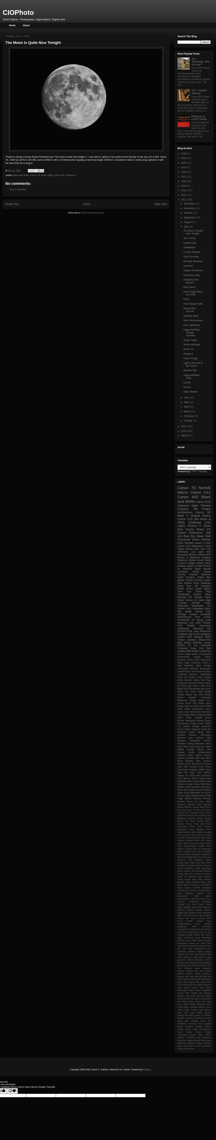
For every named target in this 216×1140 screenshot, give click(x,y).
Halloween (198, 608)
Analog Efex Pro (185, 874)
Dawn (199, 907)
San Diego (182, 1001)
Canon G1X (184, 546)
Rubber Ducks (184, 787)
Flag (180, 665)
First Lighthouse (191, 325)
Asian (200, 877)
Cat (193, 551)
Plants (196, 571)
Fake (201, 915)
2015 (184, 185)
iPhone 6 (193, 554)
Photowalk (206, 849)
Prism (208, 988)
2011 (184, 426)
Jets (184, 835)
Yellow (200, 577)
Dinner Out (183, 821)
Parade (201, 846)
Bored (180, 885)
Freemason (183, 769)
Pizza (180, 852)
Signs (198, 568)
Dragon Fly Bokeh (192, 270)
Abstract (181, 755)
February (189, 416)
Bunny (180, 888)
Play (195, 694)
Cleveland (196, 663)
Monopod (181, 965)
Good (184, 932)
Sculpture (182, 634)
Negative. (181, 840)
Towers (208, 1026)
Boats (208, 720)
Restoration (206, 854)
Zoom (208, 717)
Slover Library (185, 600)
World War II (189, 1046)
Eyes (208, 703)
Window (207, 1043)
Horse (192, 943)
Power (186, 988)
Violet (197, 868)
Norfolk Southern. (203, 974)
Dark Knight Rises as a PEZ (192, 293)
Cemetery (183, 571)
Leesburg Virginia (195, 952)
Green (207, 580)
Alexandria (190, 720)
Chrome (207, 764)
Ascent (187, 387)
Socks (187, 1010)
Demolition (191, 818)
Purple (186, 715)
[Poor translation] (12, 1091)
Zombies (207, 1046)
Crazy (208, 904)
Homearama (183, 943)
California (182, 674)
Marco (208, 960)
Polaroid (186, 852)
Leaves (181, 637)
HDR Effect (184, 709)
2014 (184, 190)
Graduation (182, 829)
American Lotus (191, 275)
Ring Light (186, 686)
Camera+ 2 (194, 890)
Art (193, 619)
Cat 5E (187, 382)
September (190, 217)
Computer (183, 648)
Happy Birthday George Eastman (191, 332)
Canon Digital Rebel (188, 654)
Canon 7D (35, 175)
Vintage (194, 795)
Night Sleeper (190, 391)
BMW (208, 802)
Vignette (198, 717)
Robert (182, 532)
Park (209, 982)
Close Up (182, 677)
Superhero (198, 1018)
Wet (209, 749)
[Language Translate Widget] (194, 467)
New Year (199, 971)
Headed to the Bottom (190, 281)
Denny (200, 818)
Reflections (196, 532)
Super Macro (203, 588)
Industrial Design (203, 832)
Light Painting (200, 954)
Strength (181, 1018)
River (208, 784)
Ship (180, 746)
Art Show (199, 802)
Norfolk (205, 488)
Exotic (195, 915)
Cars (188, 586)
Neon (208, 563)
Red (208, 536)
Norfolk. (181, 977)
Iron (209, 946)
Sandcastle (183, 668)
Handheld (188, 665)
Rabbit (194, 993)
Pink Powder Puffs (193, 303)
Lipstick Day (189, 243)
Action (190, 755)
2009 (184, 435)
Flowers (206, 505)
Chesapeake (205, 654)
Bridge (193, 700)
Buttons (188, 888)
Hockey (207, 940)
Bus (179, 810)
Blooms (200, 720)
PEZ (208, 591)
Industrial (182, 732)
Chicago (182, 614)
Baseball (207, 804)
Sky (179, 611)
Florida (189, 580)
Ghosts (208, 929)
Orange (207, 665)
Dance (180, 907)
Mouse (197, 838)
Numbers (182, 741)
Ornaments (195, 741)
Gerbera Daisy (191, 315)
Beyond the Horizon (189, 310)
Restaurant (197, 546)
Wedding (191, 1043)
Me (186, 963)
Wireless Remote (202, 798)
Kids (209, 680)
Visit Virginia (187, 1040)
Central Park (183, 813)
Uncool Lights (184, 795)
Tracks (180, 1029)
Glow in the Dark (202, 706)
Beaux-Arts (205, 639)
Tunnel (202, 651)
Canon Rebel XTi (198, 529)
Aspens (207, 877)
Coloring (181, 902)
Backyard (181, 804)
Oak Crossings (191, 256)
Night (50, 175)
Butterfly (197, 642)
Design (208, 818)
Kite (198, 775)
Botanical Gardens (200, 557)
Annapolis (206, 697)
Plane (201, 683)
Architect (207, 874)
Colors (189, 549)
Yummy (181, 801)
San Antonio (205, 999)
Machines (193, 683)
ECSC (208, 821)
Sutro (186, 1021)
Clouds (188, 583)
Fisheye (193, 614)
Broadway (206, 885)
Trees (208, 546)
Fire (187, 691)
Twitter (208, 1032)
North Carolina (186, 577)
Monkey (207, 963)
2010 (184, 431)
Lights (198, 665)
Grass (191, 829)
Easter (201, 703)
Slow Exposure (197, 746)
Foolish (200, 921)
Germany (200, 929)
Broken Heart (198, 807)
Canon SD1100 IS (193, 764)
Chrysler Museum (200, 574)
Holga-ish (195, 729)
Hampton (206, 586)
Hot (197, 943)
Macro (183, 492)
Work (180, 871)
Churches (183, 554)
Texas (180, 697)
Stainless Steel (202, 637)
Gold (180, 932)
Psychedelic (183, 990)
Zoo (209, 651)
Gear (194, 927)
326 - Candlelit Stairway (199, 92)
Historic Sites (202, 594)
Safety (197, 999)
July (186, 226)
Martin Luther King (201, 778)
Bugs (187, 663)
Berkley (181, 807)
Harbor (181, 694)
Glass (195, 539)
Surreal (208, 1018)
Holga (180, 832)
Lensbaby (205, 614)
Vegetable (189, 868)
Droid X (206, 663)
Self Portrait (205, 694)
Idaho (180, 946)
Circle (201, 813)
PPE (197, 982)
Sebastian (199, 743)
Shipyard (201, 1004)
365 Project (202, 509)
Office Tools (183, 843)
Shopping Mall (204, 715)
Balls (199, 804)
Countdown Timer (191, 815)
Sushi (180, 1021)
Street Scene (185, 588)
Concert (182, 563)
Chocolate (193, 813)
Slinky (186, 746)
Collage (195, 726)
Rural (180, 999)
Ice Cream (190, 775)
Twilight (191, 563)
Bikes (208, 758)
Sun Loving (189, 238)
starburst (190, 1049)
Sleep (185, 1007)
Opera (208, 979)
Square (208, 1013)
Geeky (187, 729)
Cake (184, 810)
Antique (207, 755)
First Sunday (190, 767)
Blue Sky (189, 536)
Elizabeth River (195, 913)
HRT (208, 554)
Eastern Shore (192, 680)
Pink (189, 637)
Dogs (193, 648)
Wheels (181, 752)
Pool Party (196, 852)
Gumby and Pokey (202, 935)
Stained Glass (184, 671)
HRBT (201, 769)
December (189, 203)
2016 (184, 181)
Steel (208, 746)
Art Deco (206, 671)
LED (180, 542)
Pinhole (207, 741)
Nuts (187, 977)
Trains (198, 591)
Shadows (206, 583)
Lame (199, 835)
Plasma (200, 985)
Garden (181, 651)
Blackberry (183, 700)
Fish (209, 918)
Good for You (205, 932)
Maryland (182, 781)
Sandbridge (184, 594)
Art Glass (199, 600)
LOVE (193, 835)
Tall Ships (199, 865)
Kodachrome (199, 949)
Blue (180, 642)
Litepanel (183, 505)
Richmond (205, 631)
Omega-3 (188, 353)
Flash (196, 583)
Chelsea (200, 893)
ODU (202, 840)
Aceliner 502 (190, 370)
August (188, 222)
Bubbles (189, 761)
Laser (208, 709)
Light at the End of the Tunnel (193, 364)
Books (187, 642)
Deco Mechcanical (193, 320)
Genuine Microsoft (193, 261)
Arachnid (188, 265)
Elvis (189, 915)
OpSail (208, 843)
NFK (209, 838)
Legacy (208, 952)
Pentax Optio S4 (193, 849)
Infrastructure (194, 946)
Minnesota (206, 735)
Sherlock (187, 568)
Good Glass (193, 932)
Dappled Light (190, 907)
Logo (208, 957)
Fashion (181, 824)
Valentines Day (194, 1037)
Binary (188, 882)
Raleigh (207, 993)
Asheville (190, 758)
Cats (208, 611)
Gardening (182, 927)
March (187, 411)
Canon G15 (185, 519)
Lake (209, 949)
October (188, 212)
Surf (185, 689)
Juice (184, 949)
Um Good (206, 793)
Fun (191, 706)
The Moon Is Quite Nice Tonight (193, 232)
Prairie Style (198, 988)
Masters (181, 963)
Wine (199, 671)
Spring (198, 611)
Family (181, 706)
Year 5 (199, 1046)
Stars (208, 863)
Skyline (192, 790)
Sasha (207, 571)
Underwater (182, 1035)
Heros (188, 940)
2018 (184, 172)
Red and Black (204, 996)
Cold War (195, 899)
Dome (192, 821)
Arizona (181, 758)
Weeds (200, 749)
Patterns (181, 849)
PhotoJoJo (187, 985)
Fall (196, 586)
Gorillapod (182, 935)
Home (12, 25)
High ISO (183, 772)
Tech (180, 591)
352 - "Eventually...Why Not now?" (201, 62)
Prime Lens (192, 631)
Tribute (189, 1032)
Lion (204, 835)
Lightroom (187, 957)
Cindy (208, 689)
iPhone (181, 720)
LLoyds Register (191, 252)
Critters (203, 815)
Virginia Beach (201, 515)
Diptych (190, 910)
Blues (180, 663)
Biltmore (188, 807)
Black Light (206, 882)
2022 (184, 162)
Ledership (182, 952)
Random (181, 996)
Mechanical (195, 712)
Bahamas (191, 804)
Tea (209, 1021)
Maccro (186, 778)
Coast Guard (202, 896)
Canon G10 (203, 501)
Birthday (196, 882)
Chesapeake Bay (196, 689)
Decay (200, 619)
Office (208, 840)
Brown (208, 807)
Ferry (193, 918)
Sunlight (191, 749)
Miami (190, 781)
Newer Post (12, 204)
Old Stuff (203, 977)
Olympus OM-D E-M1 (188, 660)
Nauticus (188, 968)
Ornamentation (190, 846)
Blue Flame (189, 287)
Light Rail (204, 551)
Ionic (180, 835)
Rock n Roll (199, 686)
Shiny (208, 743)
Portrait (198, 580)
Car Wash (206, 810)
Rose (208, 602)
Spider (188, 611)
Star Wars (201, 863)
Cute (209, 815)
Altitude (207, 871)
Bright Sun (205, 700)
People (189, 784)
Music (203, 838)
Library (200, 732)
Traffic (195, 1029)
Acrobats (200, 871)
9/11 (194, 871)
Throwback (182, 1024)
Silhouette (183, 605)
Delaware (207, 907)
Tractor (188, 1029)
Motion (188, 694)
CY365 (207, 543)
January (188, 420)
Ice (209, 729)
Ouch (180, 982)
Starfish (207, 1015)
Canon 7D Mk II (194, 810)
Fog (186, 706)
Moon (44, 175)
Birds (208, 560)
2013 (184, 195)
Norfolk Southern (185, 974)
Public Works (195, 990)
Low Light (195, 622)
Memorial (198, 628)
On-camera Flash (196, 843)
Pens (180, 715)
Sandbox (196, 787)
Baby (194, 879)
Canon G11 (200, 492)
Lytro (180, 778)
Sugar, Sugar (190, 340)
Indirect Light (189, 832)
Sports (200, 790)
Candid (202, 890)
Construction (184, 657)
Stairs (193, 863)
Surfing (191, 865)
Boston (187, 885)
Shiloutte (194, 668)
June (187, 397)
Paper (203, 982)
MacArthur (199, 960)
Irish (205, 946)
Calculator (206, 888)
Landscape (183, 683)
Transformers (205, 1029)
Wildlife (188, 798)
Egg (186, 913)
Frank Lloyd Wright (200, 691)
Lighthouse (183, 628)
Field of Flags (190, 358)
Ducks (180, 729)
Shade (193, 1004)
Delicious (181, 910)
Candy (193, 723)
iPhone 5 (183, 557)
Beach (198, 543)
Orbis (180, 846)
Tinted (180, 1026)
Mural (188, 965)
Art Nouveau (190, 877)
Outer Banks (188, 982)
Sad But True (188, 999)
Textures (207, 865)
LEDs (186, 299)
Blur (208, 577)
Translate (199, 471)
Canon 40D (188, 497)
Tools (193, 671)
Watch (202, 795)
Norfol (208, 971)
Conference (193, 902)
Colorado (206, 645)
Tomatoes (189, 1026)
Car (196, 645)
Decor (180, 691)
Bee (198, 758)
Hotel (203, 943)
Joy (179, 949)
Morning (182, 597)
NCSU (203, 965)
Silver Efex (59, 175)
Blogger (147, 1069)
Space (199, 1013)
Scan (190, 860)
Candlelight (205, 674)
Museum (196, 965)
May (186, 402)
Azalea (188, 879)
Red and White (184, 854)
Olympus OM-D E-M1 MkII (193, 979)
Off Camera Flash (199, 597)
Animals (192, 697)
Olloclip (196, 602)
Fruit (203, 680)
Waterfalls (182, 1043)
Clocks (186, 726)
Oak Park (194, 977)
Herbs (197, 938)
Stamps (181, 1015)
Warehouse (206, 1040)
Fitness (189, 824)
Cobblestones (183, 899)
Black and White (21, 175)
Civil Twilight (186, 625)
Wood (180, 1046)
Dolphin (207, 910)
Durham (200, 821)
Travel (180, 868)
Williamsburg (204, 752)
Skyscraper (205, 668)
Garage (207, 924)
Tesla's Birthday (191, 344)
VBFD (208, 1035)
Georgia (192, 929)
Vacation (181, 1037)
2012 (184, 199)
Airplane (191, 639)
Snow (180, 586)
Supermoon (194, 793)
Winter (192, 560)
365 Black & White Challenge (194, 520)
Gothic (190, 935)
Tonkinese (183, 551)
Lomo (187, 712)
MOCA (190, 960)
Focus (180, 921)
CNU (198, 761)
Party (208, 846)
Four (209, 921)
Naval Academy (203, 968)
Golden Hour (184, 608)
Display (199, 910)
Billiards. (181, 882)
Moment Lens (185, 738)
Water (200, 536)
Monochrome (184, 617)
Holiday (206, 539)
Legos (180, 712)
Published (206, 990)
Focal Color (196, 827)
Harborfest (188, 938)
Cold (180, 767)
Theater (206, 622)
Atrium (180, 879)
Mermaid (192, 963)
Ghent (202, 554)
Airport (198, 755)
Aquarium (198, 874)
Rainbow (182, 743)
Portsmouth (184, 619)
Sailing (190, 743)
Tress (180, 1032)
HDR (188, 651)
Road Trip (197, 857)
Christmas (184, 539)
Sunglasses (182, 865)
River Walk (187, 857)
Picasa (196, 784)
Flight (208, 824)
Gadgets (193, 769)
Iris (201, 946)
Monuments (199, 781)
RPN (188, 993)
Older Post (160, 204)
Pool (202, 784)
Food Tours (205, 767)
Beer (200, 879)
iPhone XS (182, 1049)
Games (208, 827)
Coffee (192, 677)
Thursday (192, 1024)
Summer (189, 1018)
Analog (190, 802)
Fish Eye (205, 648)
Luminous (182, 960)
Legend (181, 954)
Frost (197, 924)
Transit (181, 639)
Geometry (206, 927)
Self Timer (206, 787)
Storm (180, 717)
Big (202, 758)
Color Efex (206, 899)
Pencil (180, 985)
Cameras (193, 674)
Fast (187, 918)
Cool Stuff (191, 904)
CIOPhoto (18, 12)
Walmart (196, 1040)
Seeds (186, 1004)
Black (180, 761)
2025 (184, 153)
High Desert (197, 940)
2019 (184, 167)
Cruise (199, 677)
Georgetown (183, 929)
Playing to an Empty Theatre (199, 118)
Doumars (206, 726)
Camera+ (183, 509)
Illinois (185, 946)
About (26, 25)
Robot (204, 857)
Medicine (189, 838)
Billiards (207, 879)
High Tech (195, 772)
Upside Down (196, 1035)
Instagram (205, 634)
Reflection (196, 854)
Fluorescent (182, 827)
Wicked (199, 1043)
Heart (208, 769)
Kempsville (198, 709)
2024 (184, 158)
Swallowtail (189, 247)
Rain (180, 583)
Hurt (209, 943)
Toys (189, 591)
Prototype (206, 852)
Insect (192, 732)
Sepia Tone (183, 790)
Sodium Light (197, 1010)
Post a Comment (18, 189)
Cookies (181, 904)
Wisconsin (206, 660)
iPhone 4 (194, 525)
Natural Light (203, 738)
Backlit (207, 568)
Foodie (190, 921)
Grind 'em (188, 349)
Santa (190, 1001)
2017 (184, 176)
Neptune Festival (185, 971)
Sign (190, 634)
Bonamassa (183, 723)
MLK (183, 838)
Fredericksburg (184, 924)
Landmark (206, 775)
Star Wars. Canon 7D (194, 1015)
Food (196, 634)
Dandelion (182, 818)
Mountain (206, 712)
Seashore (199, 860)
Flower (200, 563)
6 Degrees (187, 871)
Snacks (202, 1007)
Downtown (205, 625)
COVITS (196, 888)
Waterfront (206, 868)
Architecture (185, 512)
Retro (180, 857)
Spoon (187, 863)
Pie (194, 985)
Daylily (197, 657)
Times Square (204, 1024)
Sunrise (181, 574)
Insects (200, 560)
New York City (202, 549)
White (191, 752)
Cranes (201, 904)
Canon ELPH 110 (187, 703)
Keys (190, 949)
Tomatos (198, 1026)
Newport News (193, 840)
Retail (195, 651)
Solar (192, 1013)
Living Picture (199, 957)
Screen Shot (200, 1001)
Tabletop (194, 1021)
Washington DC (201, 605)
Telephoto (70, 175)
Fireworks (201, 918)
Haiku (180, 938)
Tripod (181, 549)
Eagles (180, 913)
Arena (180, 877)
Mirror (208, 657)
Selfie (193, 715)
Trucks (198, 1032)
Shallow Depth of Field (190, 566)
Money (200, 963)
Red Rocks (191, 996)
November (189, 208)
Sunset (189, 542)
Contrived (206, 902)
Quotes (181, 993)
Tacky (202, 1021)
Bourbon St (196, 885)
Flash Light (199, 824)
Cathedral (189, 893)
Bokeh (181, 580)
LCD (188, 835)
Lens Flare (189, 954)
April (186, 406)
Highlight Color (203, 829)
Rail (200, 993)
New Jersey (203, 617)
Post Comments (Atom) (92, 212)
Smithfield (193, 1007)
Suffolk (181, 749)
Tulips (189, 717)
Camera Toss (183, 890)
